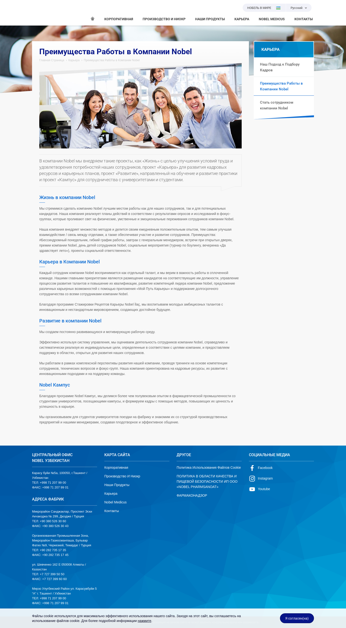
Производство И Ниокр (122, 476)
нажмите (144, 621)
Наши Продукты (116, 485)
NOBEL (38, 13)
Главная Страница (51, 60)
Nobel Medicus (115, 502)
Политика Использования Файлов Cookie (209, 467)
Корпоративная (116, 467)
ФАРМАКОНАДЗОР (192, 495)
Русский (296, 8)
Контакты (111, 511)
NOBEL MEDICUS (272, 19)
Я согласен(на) (297, 618)
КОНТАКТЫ (303, 19)
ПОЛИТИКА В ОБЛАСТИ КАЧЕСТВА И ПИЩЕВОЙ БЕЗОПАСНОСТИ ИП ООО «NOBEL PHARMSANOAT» (207, 481)
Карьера (74, 60)
